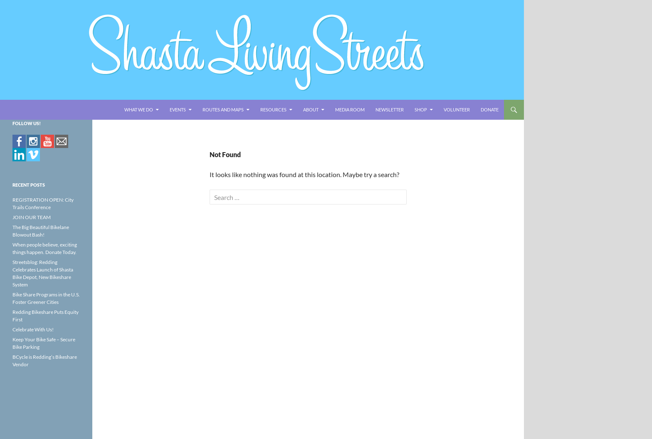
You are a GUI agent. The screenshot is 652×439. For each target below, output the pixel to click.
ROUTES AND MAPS (223, 109)
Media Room (350, 109)
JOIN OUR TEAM (31, 217)
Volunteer (457, 109)
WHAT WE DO (138, 109)
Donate (490, 109)
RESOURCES (273, 109)
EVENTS (178, 109)
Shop (421, 109)
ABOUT (311, 109)
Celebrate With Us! (33, 329)
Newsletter (389, 109)
